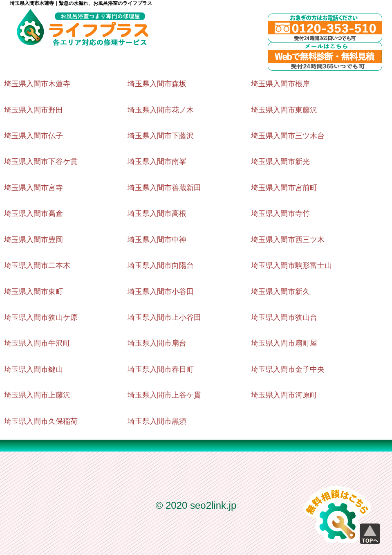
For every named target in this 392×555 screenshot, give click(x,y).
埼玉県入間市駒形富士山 (291, 265)
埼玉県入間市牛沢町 (37, 343)
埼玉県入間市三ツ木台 (288, 136)
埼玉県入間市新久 (280, 292)
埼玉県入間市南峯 (157, 161)
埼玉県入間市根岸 (280, 84)
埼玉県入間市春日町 (161, 369)
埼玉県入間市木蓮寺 (37, 84)
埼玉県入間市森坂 (157, 84)
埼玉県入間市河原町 (284, 395)
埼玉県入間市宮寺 (33, 188)
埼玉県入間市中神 (157, 240)
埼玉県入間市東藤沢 (284, 110)
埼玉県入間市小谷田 (161, 292)
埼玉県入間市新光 (280, 161)
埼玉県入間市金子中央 (288, 369)
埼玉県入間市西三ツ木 (288, 240)
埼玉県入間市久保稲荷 (41, 421)
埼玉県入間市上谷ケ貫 (164, 395)
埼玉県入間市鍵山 (33, 369)
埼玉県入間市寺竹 (280, 213)
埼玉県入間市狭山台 (284, 317)
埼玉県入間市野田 (33, 110)
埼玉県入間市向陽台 (161, 265)
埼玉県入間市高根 (157, 213)
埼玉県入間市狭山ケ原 (41, 317)
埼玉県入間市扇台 (157, 343)
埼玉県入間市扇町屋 (284, 343)
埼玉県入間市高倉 (33, 213)
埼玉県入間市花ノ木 (161, 110)
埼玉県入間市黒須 (157, 421)
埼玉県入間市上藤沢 (37, 395)
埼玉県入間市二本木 (37, 265)
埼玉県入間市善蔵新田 (164, 188)
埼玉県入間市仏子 (33, 136)
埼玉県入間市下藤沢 (161, 136)
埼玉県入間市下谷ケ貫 (41, 161)
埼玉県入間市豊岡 (33, 240)
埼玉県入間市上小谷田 (164, 317)
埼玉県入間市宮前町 (284, 188)
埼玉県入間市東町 (33, 292)
